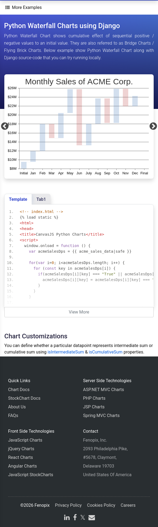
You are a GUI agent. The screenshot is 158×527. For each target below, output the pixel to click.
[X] (82, 518)
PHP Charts (94, 398)
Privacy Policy (68, 505)
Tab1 (41, 199)
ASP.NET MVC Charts (103, 389)
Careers (128, 505)
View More (79, 312)
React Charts (20, 457)
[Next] (153, 126)
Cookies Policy (101, 505)
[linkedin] (67, 518)
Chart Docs (18, 389)
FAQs (13, 415)
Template (18, 199)
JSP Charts (94, 406)
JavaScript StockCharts (30, 474)
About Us (17, 406)
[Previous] (4, 126)
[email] (91, 518)
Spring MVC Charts (101, 415)
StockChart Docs (24, 398)
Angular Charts (22, 466)
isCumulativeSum (105, 352)
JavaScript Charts (25, 440)
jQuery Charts (21, 448)
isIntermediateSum (66, 352)
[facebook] (75, 518)
